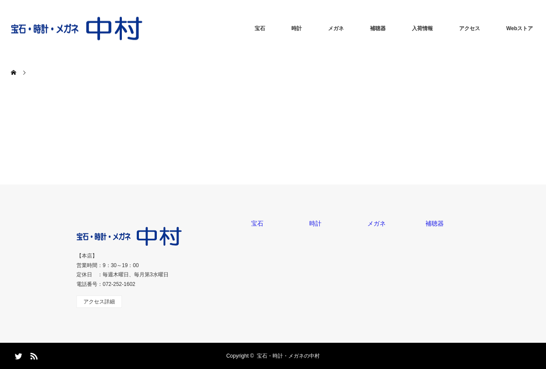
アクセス (469, 28)
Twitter (17, 354)
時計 (296, 28)
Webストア (519, 28)
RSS (32, 354)
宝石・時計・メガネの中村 (288, 356)
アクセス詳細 (99, 302)
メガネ (336, 28)
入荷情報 (422, 28)
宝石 (260, 28)
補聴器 (378, 28)
